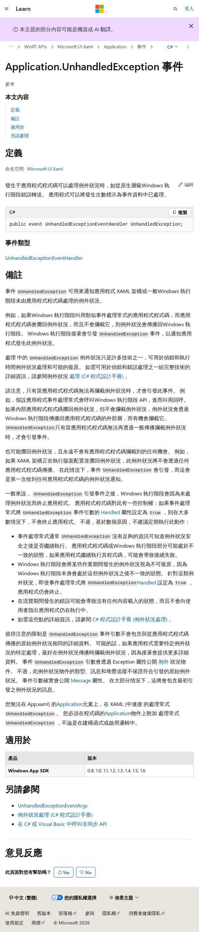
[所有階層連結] (11, 47)
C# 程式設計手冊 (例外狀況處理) (130, 619)
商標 (36, 923)
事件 (141, 46)
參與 (89, 913)
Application (115, 46)
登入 (189, 8)
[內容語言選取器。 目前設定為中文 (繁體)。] (23, 898)
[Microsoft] (99, 9)
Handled (110, 512)
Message (81, 680)
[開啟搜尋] (175, 9)
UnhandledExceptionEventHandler (44, 257)
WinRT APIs (35, 46)
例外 (163, 661)
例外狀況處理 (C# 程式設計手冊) (55, 814)
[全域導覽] (6, 9)
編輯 (186, 184)
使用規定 (14, 923)
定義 (15, 109)
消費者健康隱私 (145, 913)
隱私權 (109, 913)
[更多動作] (188, 47)
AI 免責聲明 (17, 913)
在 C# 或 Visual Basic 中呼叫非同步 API (62, 823)
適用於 (17, 127)
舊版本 (44, 913)
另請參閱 (19, 135)
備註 (15, 118)
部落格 (65, 913)
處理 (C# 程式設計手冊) (97, 376)
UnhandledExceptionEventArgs (53, 805)
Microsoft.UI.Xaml (75, 46)
